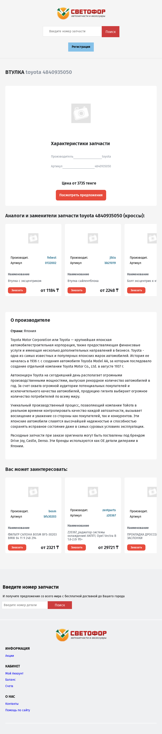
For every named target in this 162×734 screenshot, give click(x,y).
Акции (9, 656)
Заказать (17, 290)
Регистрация (81, 47)
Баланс (10, 680)
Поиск (110, 32)
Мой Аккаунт (14, 673)
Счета (9, 686)
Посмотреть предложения (81, 195)
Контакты (12, 704)
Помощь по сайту (17, 710)
